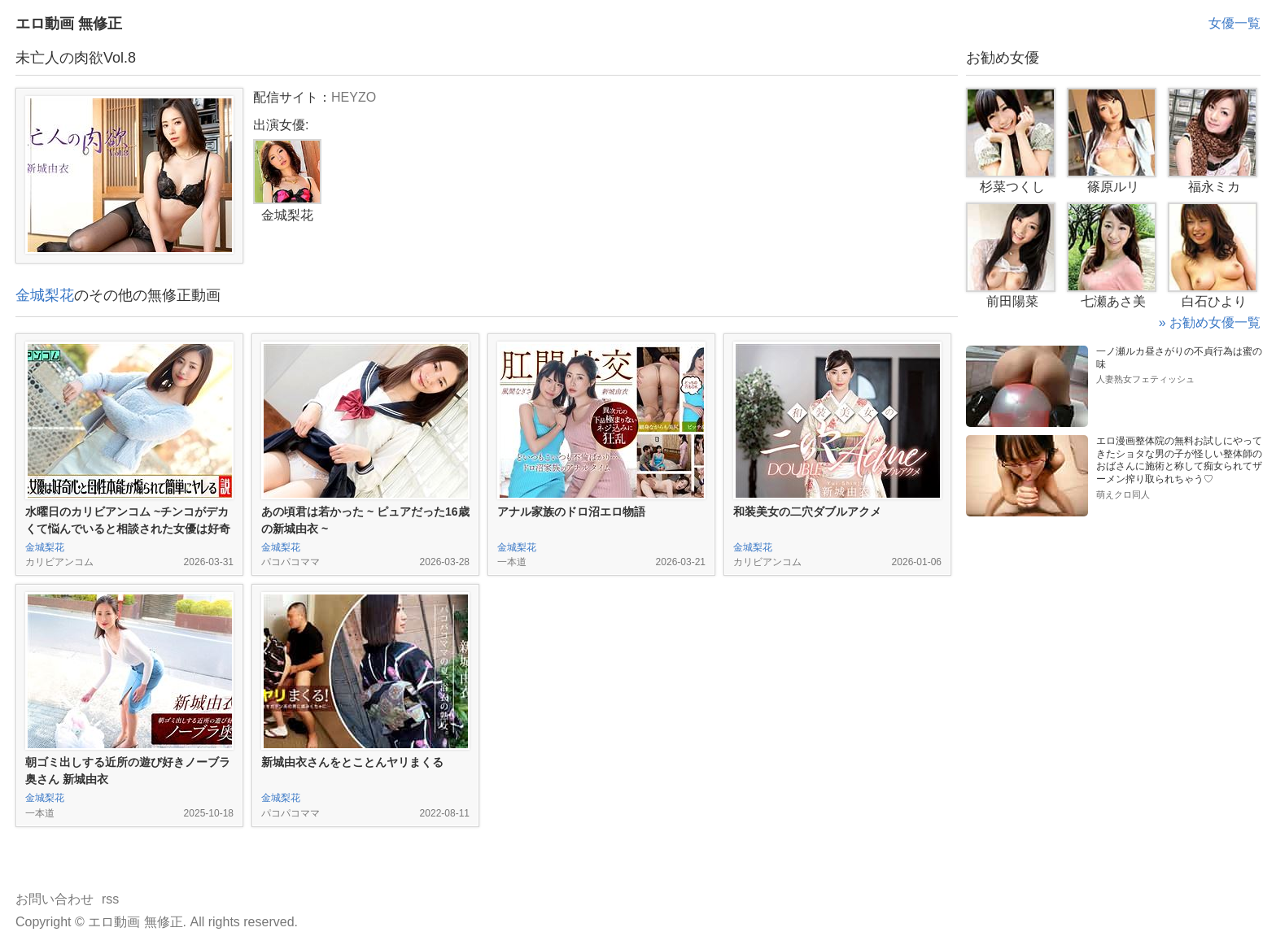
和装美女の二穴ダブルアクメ (807, 511)
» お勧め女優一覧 (1210, 322)
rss (110, 899)
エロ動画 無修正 (68, 23)
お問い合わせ (54, 899)
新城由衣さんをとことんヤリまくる (352, 762)
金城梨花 (44, 295)
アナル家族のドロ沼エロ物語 (571, 511)
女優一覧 (1234, 23)
